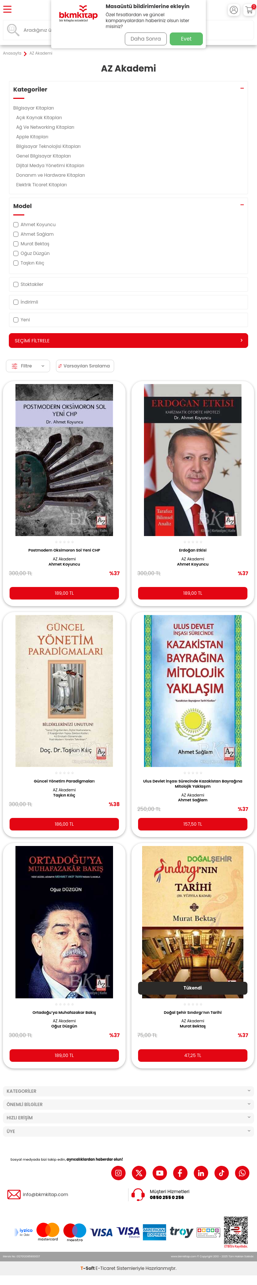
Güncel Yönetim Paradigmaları (64, 781)
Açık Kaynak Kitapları (39, 117)
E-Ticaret (106, 1268)
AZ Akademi (64, 559)
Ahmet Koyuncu (64, 564)
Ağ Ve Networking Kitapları (45, 127)
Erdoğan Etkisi (193, 550)
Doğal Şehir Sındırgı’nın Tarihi (193, 1012)
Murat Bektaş (193, 1026)
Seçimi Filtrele (128, 340)
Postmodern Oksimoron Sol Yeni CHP (64, 550)
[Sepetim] (249, 10)
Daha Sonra (146, 38)
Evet (186, 38)
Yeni (21, 320)
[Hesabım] (234, 10)
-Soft (88, 1268)
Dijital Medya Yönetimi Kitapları (50, 165)
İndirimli (25, 302)
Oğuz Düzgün (64, 1026)
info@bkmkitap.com (45, 1195)
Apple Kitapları (32, 137)
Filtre (28, 366)
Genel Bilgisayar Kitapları (44, 156)
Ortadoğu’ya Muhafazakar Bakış (64, 1012)
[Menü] (7, 10)
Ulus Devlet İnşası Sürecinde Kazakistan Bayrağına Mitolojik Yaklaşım (192, 783)
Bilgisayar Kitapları (34, 108)
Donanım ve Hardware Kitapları (51, 175)
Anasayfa (12, 53)
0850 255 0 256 (167, 1198)
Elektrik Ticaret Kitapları (42, 185)
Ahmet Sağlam (192, 800)
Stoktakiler (28, 284)
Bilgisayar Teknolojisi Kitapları (49, 146)
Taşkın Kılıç (64, 795)
